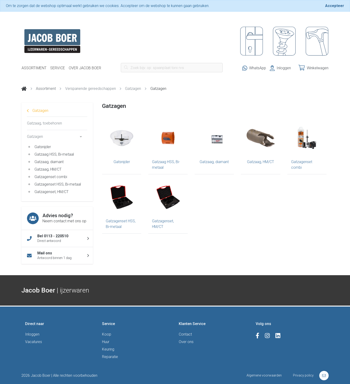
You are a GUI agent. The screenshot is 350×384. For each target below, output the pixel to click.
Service (57, 68)
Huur (105, 342)
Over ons (186, 342)
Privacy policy (303, 375)
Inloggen (32, 334)
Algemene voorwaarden (264, 375)
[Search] (172, 67)
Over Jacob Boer (85, 68)
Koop (106, 334)
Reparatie (110, 357)
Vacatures (33, 342)
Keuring (108, 349)
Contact (185, 334)
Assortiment (34, 68)
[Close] (334, 6)
